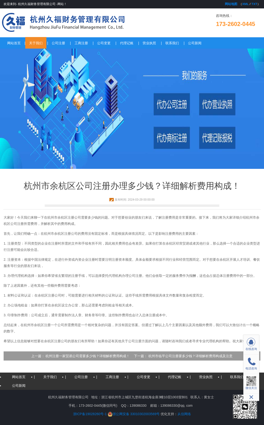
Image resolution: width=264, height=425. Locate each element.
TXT (254, 4)
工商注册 (81, 43)
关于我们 (36, 43)
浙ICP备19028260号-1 (90, 414)
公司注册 (58, 43)
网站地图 (231, 4)
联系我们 (172, 43)
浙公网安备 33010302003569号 (134, 414)
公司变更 (104, 43)
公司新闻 (194, 43)
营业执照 (149, 43)
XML (245, 4)
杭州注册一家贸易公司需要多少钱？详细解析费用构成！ (87, 356)
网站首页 (14, 43)
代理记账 (126, 43)
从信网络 (184, 414)
